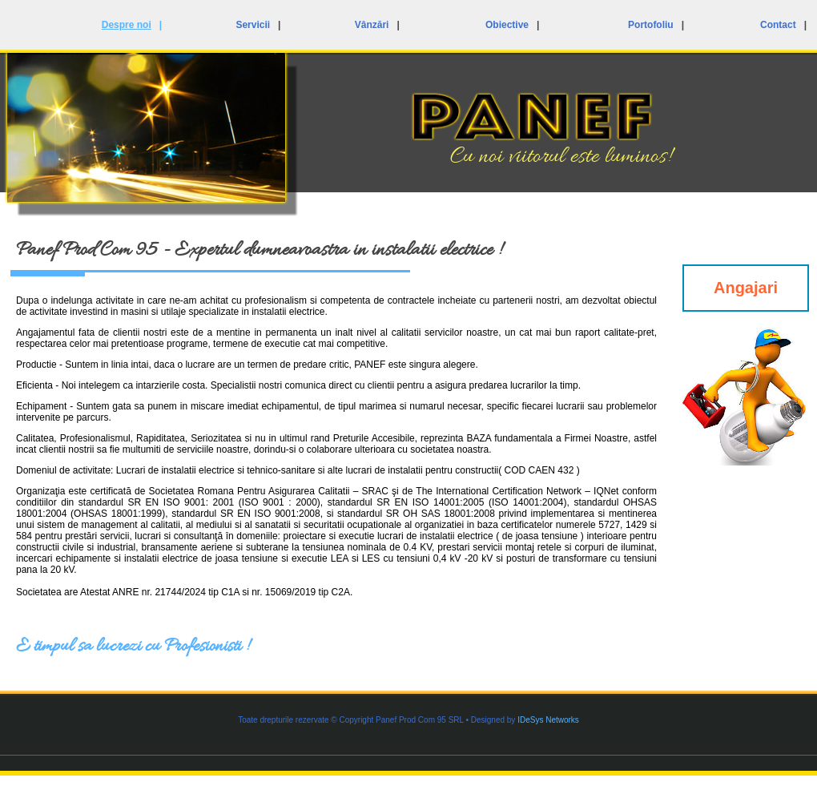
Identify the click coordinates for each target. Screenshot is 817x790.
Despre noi (126, 24)
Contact (778, 24)
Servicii (252, 24)
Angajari (746, 287)
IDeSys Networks (548, 719)
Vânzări (372, 24)
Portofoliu (651, 24)
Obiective (507, 24)
